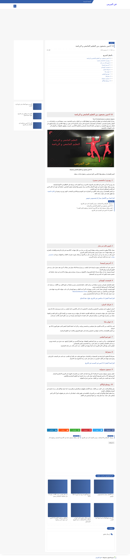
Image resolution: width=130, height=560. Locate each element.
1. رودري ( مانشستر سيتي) (104, 60)
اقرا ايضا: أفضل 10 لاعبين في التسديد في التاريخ (100, 363)
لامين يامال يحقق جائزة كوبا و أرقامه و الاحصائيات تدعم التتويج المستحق (81, 519)
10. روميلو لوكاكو (106, 80)
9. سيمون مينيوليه (106, 78)
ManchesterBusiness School (80, 291)
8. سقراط (108, 76)
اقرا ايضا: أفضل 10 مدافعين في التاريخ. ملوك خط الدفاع (97, 298)
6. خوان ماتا (108, 71)
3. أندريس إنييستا (106, 65)
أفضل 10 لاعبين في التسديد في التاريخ (102, 210)
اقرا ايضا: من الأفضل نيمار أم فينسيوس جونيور (100, 198)
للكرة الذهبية (51, 191)
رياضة (111, 43)
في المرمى (112, 4)
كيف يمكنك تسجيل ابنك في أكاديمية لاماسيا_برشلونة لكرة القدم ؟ (94, 208)
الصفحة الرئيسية (87, 1)
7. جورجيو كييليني (106, 74)
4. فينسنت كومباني (106, 67)
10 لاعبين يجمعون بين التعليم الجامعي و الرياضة (99, 58)
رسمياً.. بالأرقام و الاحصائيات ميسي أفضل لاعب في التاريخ (96, 203)
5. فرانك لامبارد (107, 69)
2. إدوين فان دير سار (105, 63)
